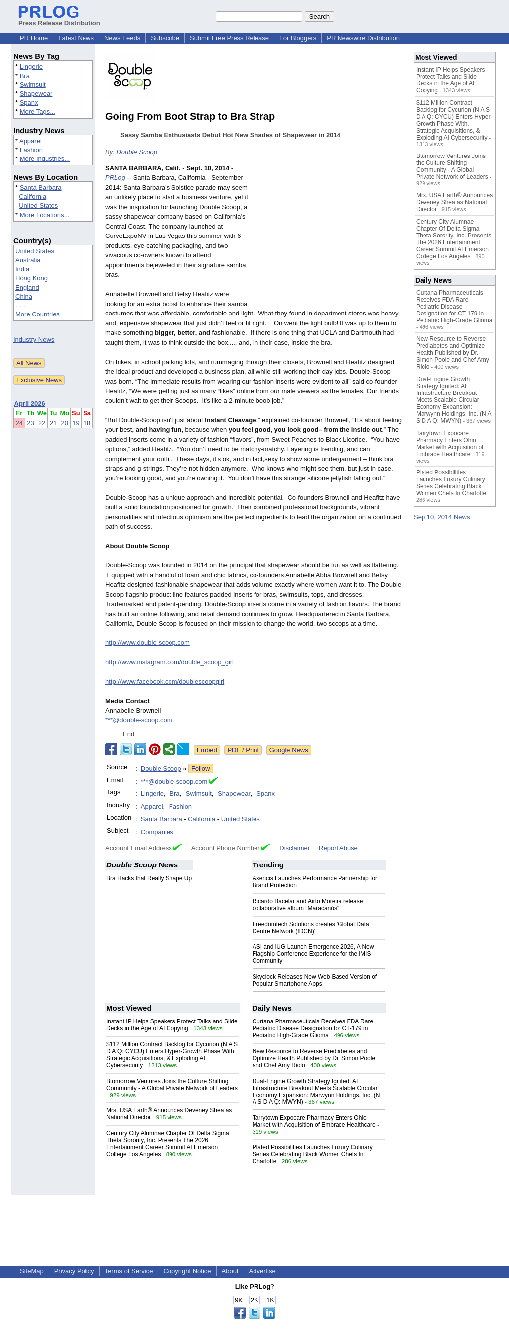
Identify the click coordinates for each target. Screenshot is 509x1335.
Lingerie (31, 66)
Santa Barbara (41, 187)
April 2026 (29, 403)
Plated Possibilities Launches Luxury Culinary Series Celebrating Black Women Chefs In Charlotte (313, 1154)
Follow (200, 768)
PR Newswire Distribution (363, 38)
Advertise (262, 1271)
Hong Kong (31, 278)
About (230, 1271)
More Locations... (45, 215)
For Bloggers (297, 38)
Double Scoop (136, 152)
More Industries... (45, 158)
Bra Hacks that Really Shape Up (149, 878)
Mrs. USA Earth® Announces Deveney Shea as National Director (454, 202)
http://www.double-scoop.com (147, 642)
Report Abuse (338, 848)
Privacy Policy (74, 1271)
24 (19, 423)
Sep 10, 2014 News (442, 517)
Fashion (31, 150)
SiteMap (32, 1271)
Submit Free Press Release (229, 38)
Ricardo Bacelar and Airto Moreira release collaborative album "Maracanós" (308, 905)
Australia (28, 260)
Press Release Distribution (59, 19)
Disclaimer (294, 848)
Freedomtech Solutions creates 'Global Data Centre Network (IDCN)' (311, 928)
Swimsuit (33, 84)
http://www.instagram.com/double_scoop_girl (169, 662)
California (32, 196)
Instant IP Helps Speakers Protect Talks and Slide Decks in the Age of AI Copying (172, 1025)
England (27, 287)
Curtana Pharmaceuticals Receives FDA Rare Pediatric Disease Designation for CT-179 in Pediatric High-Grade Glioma (313, 1028)
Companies (157, 832)
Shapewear (36, 93)
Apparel (30, 141)
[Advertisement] (329, 236)
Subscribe (165, 38)
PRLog (115, 177)
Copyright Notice (187, 1271)
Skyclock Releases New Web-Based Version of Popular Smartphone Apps (315, 980)
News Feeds (122, 38)
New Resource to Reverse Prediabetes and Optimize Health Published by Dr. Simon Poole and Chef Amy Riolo (314, 1058)
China (23, 296)
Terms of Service (129, 1271)
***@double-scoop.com (138, 720)
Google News (288, 750)
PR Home (34, 38)
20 (64, 423)
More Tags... (37, 111)
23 (30, 423)
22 (41, 423)
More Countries (37, 314)
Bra (25, 75)
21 (53, 423)
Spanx (29, 102)
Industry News (33, 339)
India (22, 269)
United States (38, 205)
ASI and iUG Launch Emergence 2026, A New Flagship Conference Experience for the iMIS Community (313, 953)
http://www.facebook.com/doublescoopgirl (164, 681)
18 (87, 423)
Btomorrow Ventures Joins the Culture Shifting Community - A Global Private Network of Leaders (172, 1085)
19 (75, 423)
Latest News (76, 38)
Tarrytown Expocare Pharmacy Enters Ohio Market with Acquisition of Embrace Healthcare (314, 1121)
